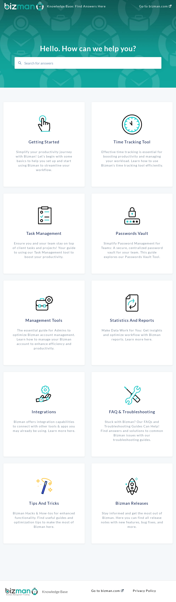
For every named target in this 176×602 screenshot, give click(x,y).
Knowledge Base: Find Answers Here (76, 6)
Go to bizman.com (155, 6)
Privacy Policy (144, 591)
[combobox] (91, 63)
